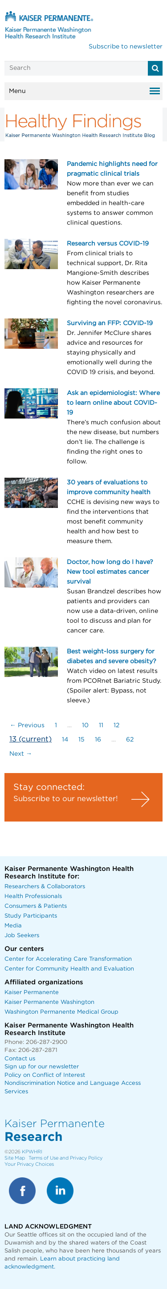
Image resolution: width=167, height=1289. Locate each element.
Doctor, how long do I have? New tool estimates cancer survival (110, 572)
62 (130, 740)
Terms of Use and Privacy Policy (65, 1158)
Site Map (14, 1158)
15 (81, 740)
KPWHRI (32, 1151)
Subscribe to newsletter (126, 47)
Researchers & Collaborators (44, 887)
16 (98, 740)
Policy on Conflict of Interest (44, 1075)
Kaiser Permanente (31, 992)
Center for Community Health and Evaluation (69, 969)
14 (65, 740)
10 (85, 725)
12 (116, 725)
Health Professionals (33, 896)
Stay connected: (49, 787)
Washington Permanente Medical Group (61, 1012)
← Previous (27, 725)
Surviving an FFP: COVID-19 (110, 323)
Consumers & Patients (35, 906)
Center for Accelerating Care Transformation (68, 959)
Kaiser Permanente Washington (49, 1002)
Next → (20, 754)
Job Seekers (21, 936)
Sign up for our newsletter (41, 1067)
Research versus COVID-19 (108, 244)
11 (101, 725)
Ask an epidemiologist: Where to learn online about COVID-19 (113, 403)
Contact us (19, 1059)
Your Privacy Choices (29, 1164)
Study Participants (30, 916)
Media (13, 926)
